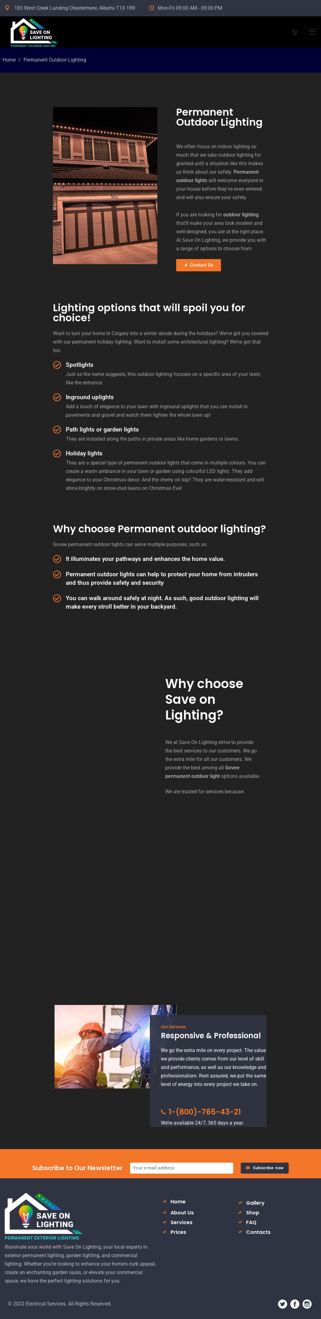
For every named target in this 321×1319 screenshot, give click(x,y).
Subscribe (264, 1167)
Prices (178, 1232)
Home (9, 60)
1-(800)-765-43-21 (201, 1112)
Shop (252, 1212)
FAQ (251, 1222)
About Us (182, 1212)
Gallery (255, 1203)
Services (181, 1222)
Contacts (258, 1232)
